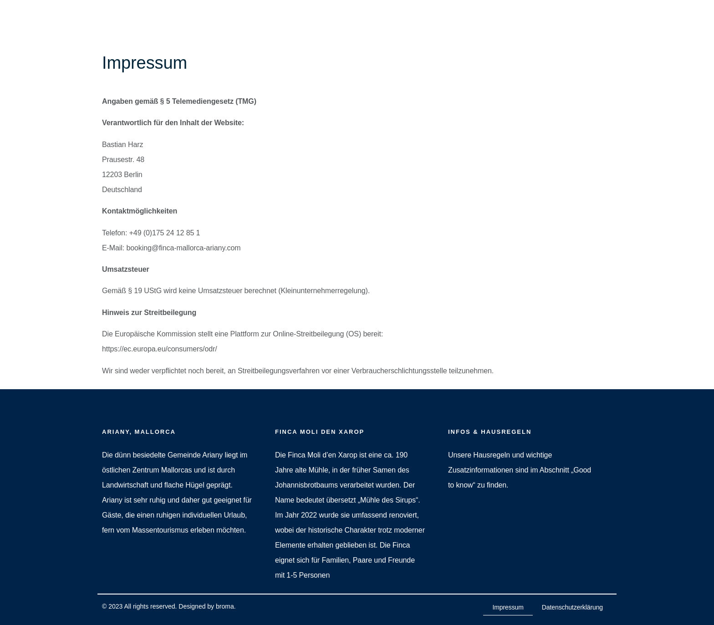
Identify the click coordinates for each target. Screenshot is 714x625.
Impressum (507, 607)
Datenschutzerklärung (572, 607)
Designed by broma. (206, 606)
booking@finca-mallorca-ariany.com (183, 248)
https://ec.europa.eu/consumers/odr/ (159, 349)
